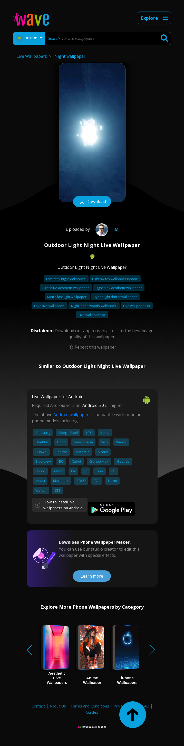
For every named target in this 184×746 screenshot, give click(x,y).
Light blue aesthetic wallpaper (66, 287)
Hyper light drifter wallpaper (115, 296)
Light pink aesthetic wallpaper (119, 287)
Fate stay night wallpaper (66, 278)
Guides (92, 712)
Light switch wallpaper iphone (115, 278)
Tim (106, 229)
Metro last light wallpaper (67, 296)
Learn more (92, 576)
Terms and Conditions (89, 706)
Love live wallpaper (49, 305)
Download (92, 202)
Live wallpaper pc (92, 314)
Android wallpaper (71, 414)
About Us (58, 706)
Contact (38, 706)
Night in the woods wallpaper (94, 305)
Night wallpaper (69, 56)
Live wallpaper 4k (136, 305)
